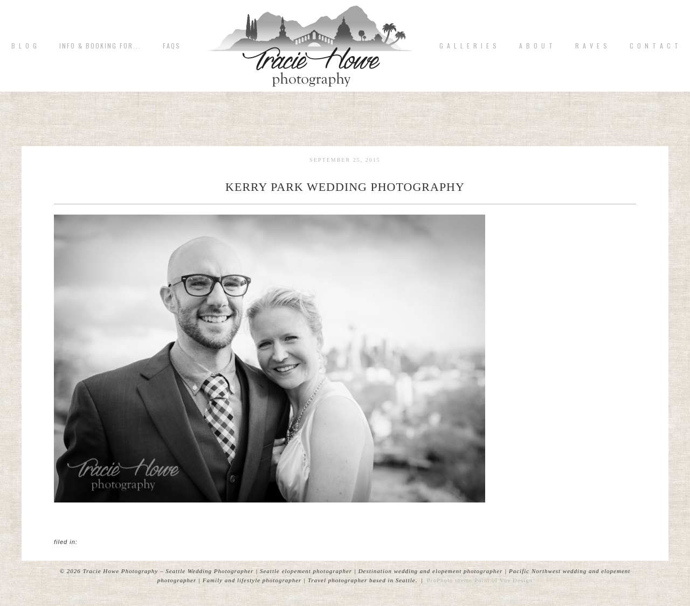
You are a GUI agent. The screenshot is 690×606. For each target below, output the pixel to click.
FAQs (172, 46)
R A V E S (591, 46)
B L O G (24, 46)
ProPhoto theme (450, 580)
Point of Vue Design (503, 580)
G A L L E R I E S (468, 46)
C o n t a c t (654, 46)
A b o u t (536, 46)
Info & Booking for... (100, 46)
